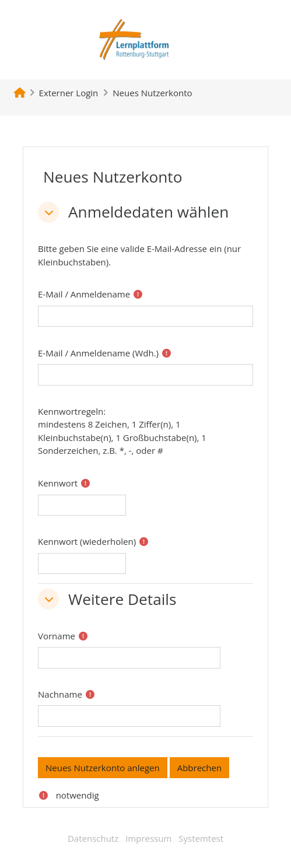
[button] (48, 212)
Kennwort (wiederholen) (87, 541)
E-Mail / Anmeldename (84, 294)
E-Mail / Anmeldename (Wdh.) (98, 353)
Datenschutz (93, 838)
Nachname (60, 694)
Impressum (148, 838)
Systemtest (200, 838)
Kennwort (58, 483)
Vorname (56, 636)
